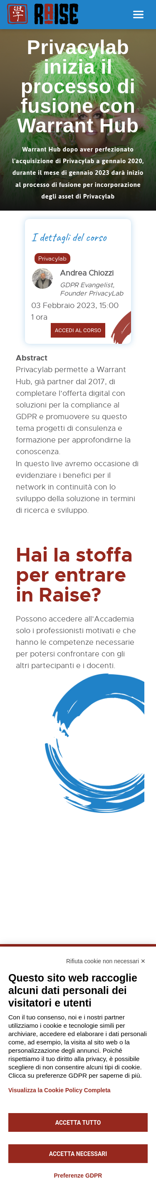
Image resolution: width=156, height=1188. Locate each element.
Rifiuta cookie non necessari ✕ (106, 961)
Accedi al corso (78, 330)
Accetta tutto (78, 1122)
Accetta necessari (78, 1154)
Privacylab (52, 258)
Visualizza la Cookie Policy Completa (59, 1090)
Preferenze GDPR (78, 1175)
